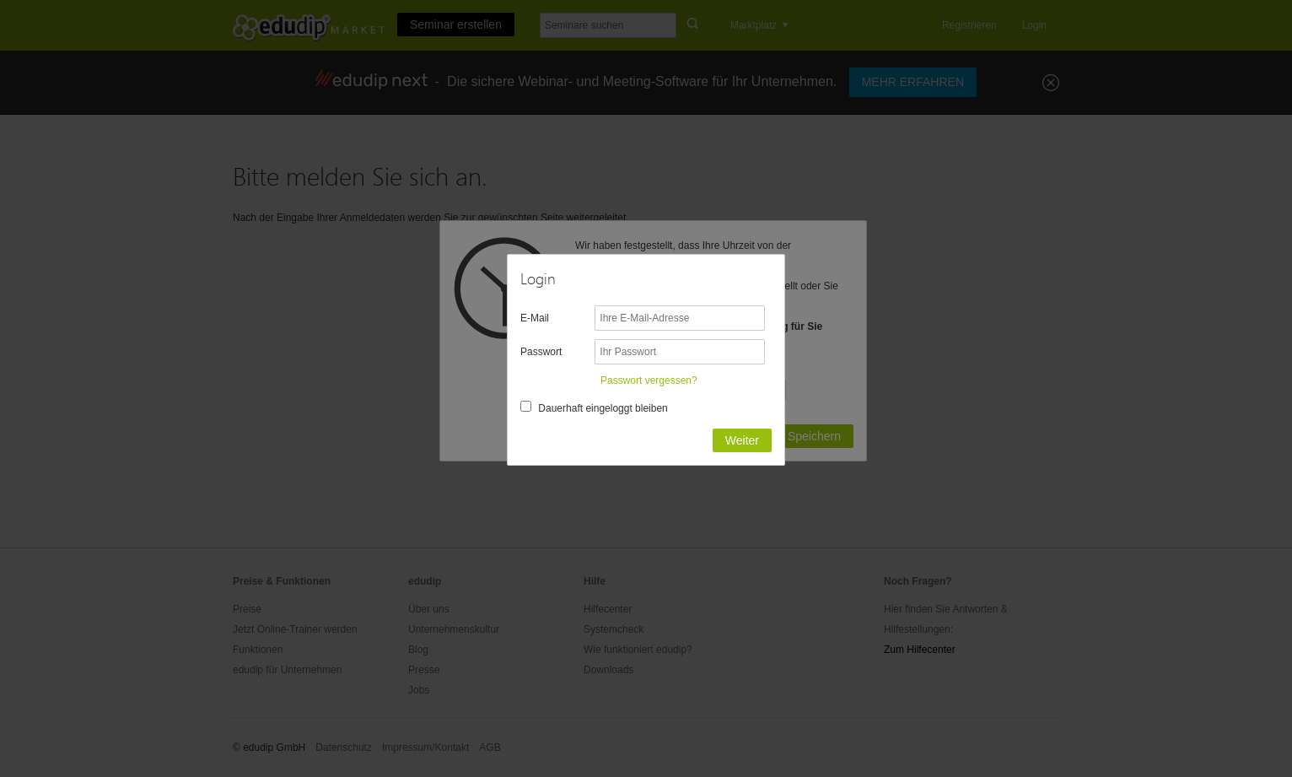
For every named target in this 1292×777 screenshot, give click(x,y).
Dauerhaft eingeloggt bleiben (602, 408)
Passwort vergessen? (648, 380)
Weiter (742, 440)
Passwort (541, 352)
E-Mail (534, 318)
